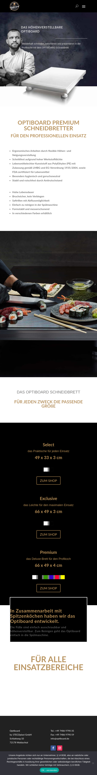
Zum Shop (48, 480)
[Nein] (93, 763)
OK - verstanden (49, 770)
